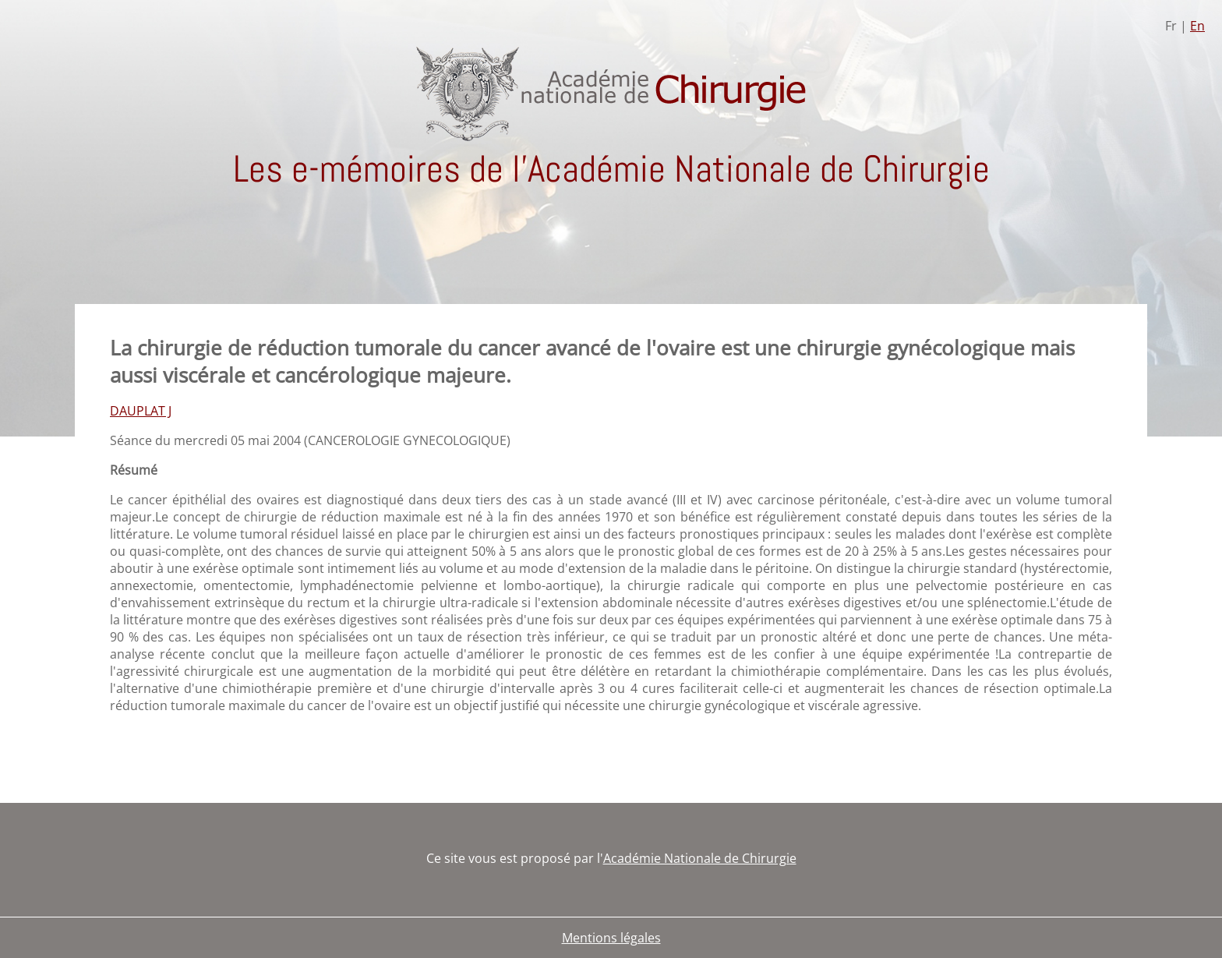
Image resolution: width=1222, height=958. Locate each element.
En (1197, 25)
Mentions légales (611, 937)
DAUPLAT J (140, 410)
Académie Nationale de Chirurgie (699, 858)
